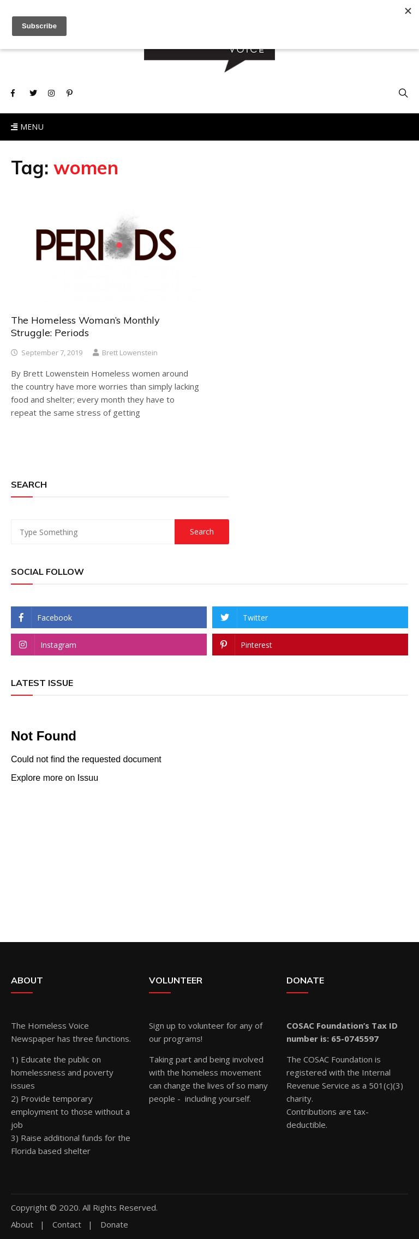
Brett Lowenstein (130, 352)
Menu (27, 127)
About (22, 1224)
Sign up (162, 1025)
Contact (66, 1224)
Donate (114, 1224)
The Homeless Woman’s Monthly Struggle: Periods (85, 326)
